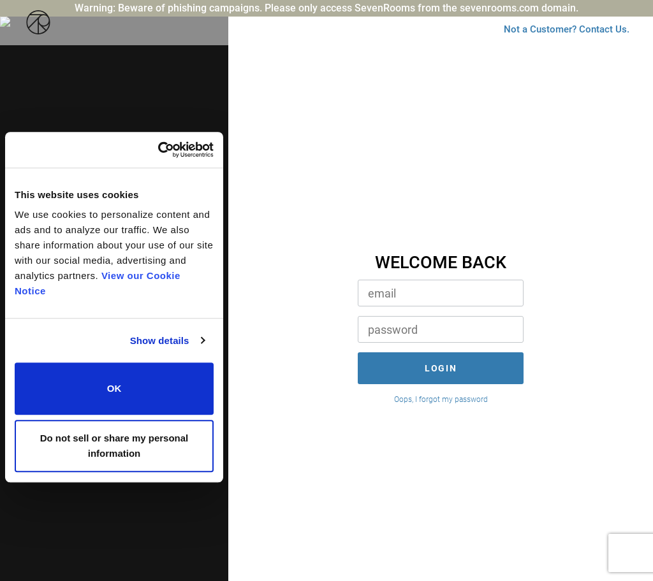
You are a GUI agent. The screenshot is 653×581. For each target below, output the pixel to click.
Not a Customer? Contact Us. (552, 49)
